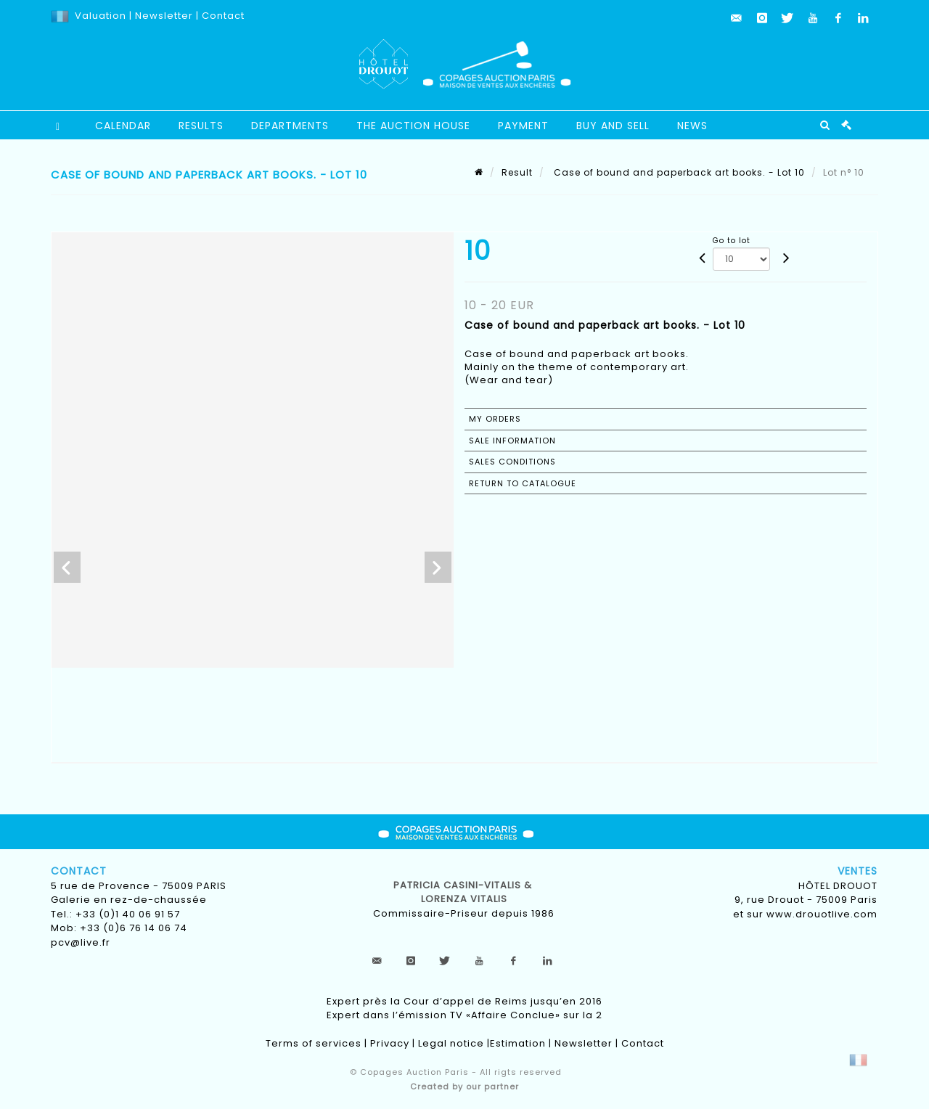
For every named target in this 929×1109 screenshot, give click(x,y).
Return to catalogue (522, 483)
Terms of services (313, 1043)
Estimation (518, 1043)
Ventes (857, 871)
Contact (223, 15)
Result (517, 172)
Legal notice (451, 1043)
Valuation (100, 15)
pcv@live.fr (80, 942)
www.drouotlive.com (821, 914)
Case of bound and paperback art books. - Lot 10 (678, 172)
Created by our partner (464, 1086)
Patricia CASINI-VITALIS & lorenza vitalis (464, 892)
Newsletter (162, 15)
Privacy (389, 1043)
